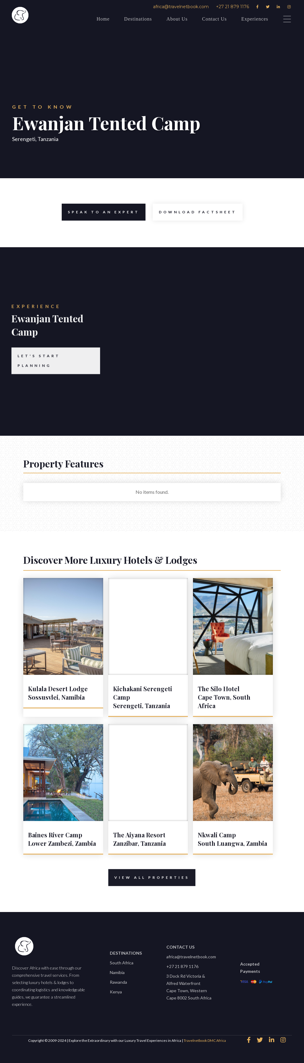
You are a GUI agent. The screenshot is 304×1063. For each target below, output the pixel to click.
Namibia (117, 972)
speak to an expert (100, 212)
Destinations (138, 18)
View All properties (149, 882)
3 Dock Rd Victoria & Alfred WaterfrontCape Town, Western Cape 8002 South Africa (188, 986)
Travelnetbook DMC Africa (205, 1040)
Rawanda (118, 982)
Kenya (116, 991)
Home (103, 18)
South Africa (121, 962)
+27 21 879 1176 (232, 6)
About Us (177, 18)
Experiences (254, 18)
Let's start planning (30, 371)
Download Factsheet (195, 212)
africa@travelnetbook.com (181, 6)
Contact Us (214, 18)
